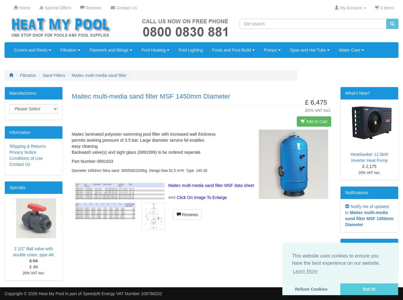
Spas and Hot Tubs (310, 50)
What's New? (357, 93)
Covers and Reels (32, 50)
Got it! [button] (369, 289)
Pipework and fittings (111, 50)
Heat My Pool (51, 293)
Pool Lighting (191, 50)
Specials (17, 187)
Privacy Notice (22, 152)
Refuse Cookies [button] (311, 289)
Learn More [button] (305, 271)
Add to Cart (314, 121)
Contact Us (19, 164)
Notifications (356, 192)
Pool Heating (155, 50)
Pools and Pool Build (233, 50)
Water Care (351, 50)
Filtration (70, 50)
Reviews (187, 214)
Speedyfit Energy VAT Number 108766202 (122, 293)
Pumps (272, 50)
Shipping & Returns (27, 146)
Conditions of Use (26, 158)
